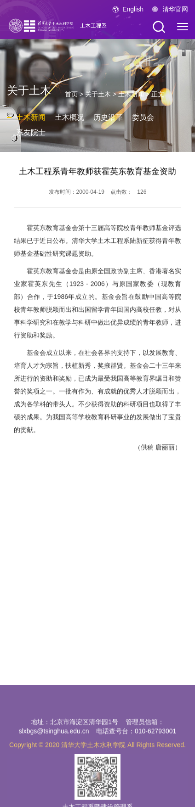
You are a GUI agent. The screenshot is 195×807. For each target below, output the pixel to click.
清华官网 (175, 9)
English (132, 9)
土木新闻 (131, 94)
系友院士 (31, 132)
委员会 (143, 117)
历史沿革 (108, 117)
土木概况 (69, 117)
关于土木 (98, 94)
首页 (71, 94)
